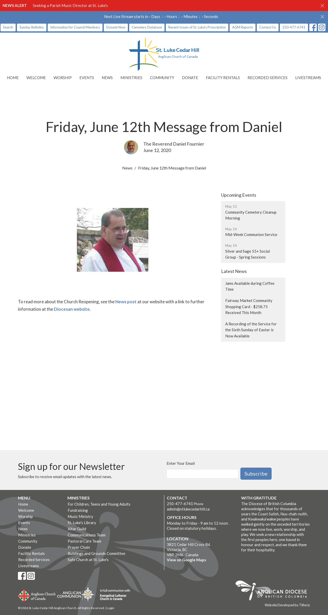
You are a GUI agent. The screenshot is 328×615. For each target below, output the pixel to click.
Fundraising (78, 510)
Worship (63, 77)
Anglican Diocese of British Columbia (274, 591)
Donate (190, 77)
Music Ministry (80, 516)
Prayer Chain (79, 547)
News (107, 77)
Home (13, 77)
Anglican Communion (76, 594)
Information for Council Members (75, 27)
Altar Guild (77, 528)
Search (8, 27)
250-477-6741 (293, 27)
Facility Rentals (223, 77)
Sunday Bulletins (31, 27)
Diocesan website (72, 309)
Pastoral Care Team (84, 541)
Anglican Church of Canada (37, 595)
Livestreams (308, 77)
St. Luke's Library (82, 522)
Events (86, 77)
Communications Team (87, 535)
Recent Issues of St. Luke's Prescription (197, 27)
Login (110, 608)
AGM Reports (242, 27)
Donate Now (115, 27)
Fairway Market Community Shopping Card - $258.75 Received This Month (248, 306)
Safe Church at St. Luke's (88, 559)
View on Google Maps (186, 559)
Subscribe (256, 473)
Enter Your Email (181, 463)
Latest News (234, 271)
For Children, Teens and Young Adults (99, 504)
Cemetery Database (147, 27)
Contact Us (267, 27)
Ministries (131, 77)
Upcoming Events (238, 195)
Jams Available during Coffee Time (249, 286)
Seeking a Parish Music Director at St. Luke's (70, 5)
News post (126, 301)
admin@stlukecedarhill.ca (188, 509)
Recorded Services (268, 77)
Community (162, 77)
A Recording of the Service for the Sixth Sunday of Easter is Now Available (251, 329)
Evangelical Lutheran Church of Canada (113, 595)
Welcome (36, 77)
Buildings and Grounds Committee (96, 553)
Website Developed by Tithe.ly (287, 605)
